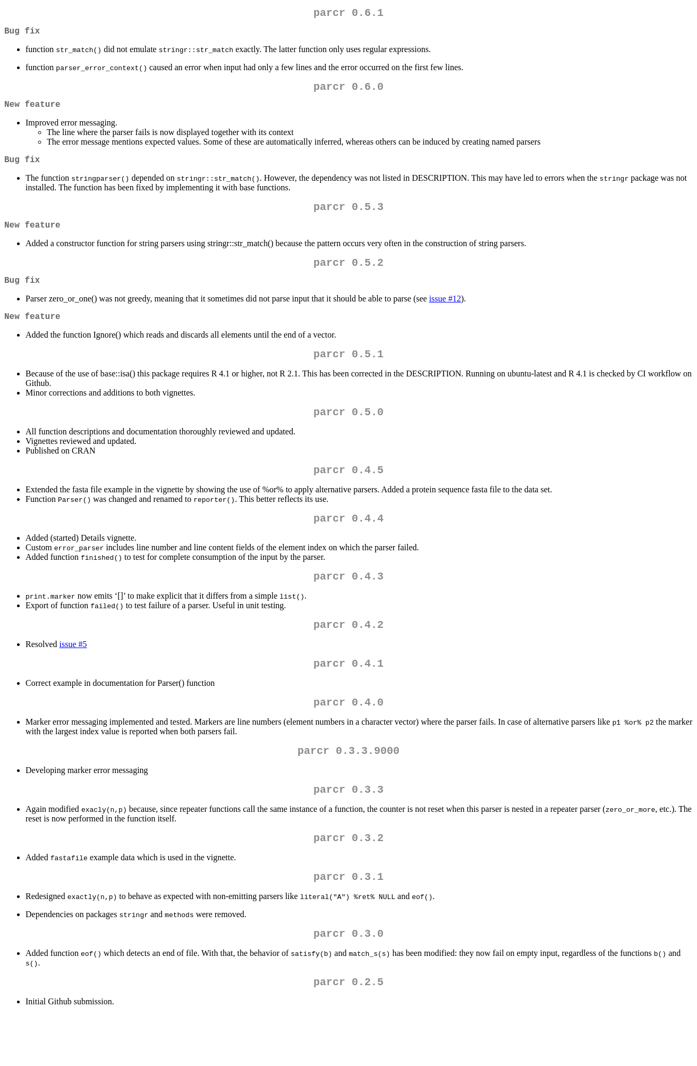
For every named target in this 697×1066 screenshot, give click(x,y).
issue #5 (73, 678)
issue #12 (445, 317)
